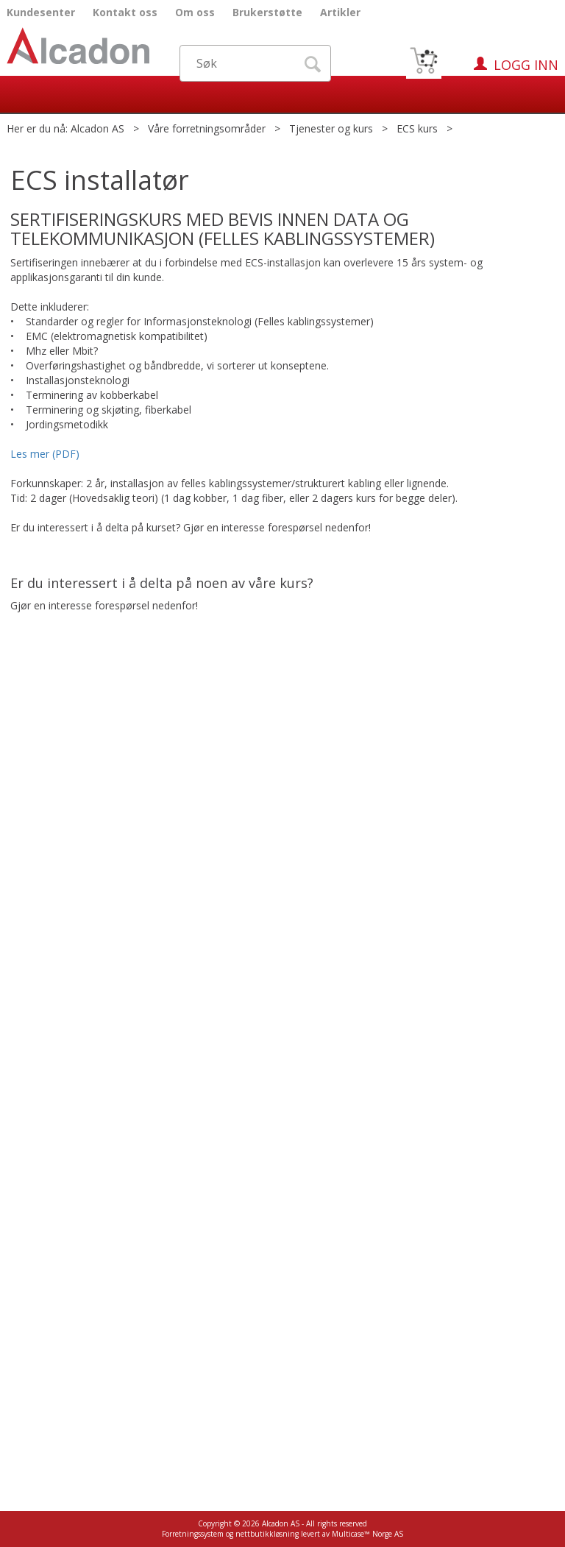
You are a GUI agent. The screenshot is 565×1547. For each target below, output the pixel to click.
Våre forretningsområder (207, 128)
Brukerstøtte (267, 12)
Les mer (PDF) (46, 454)
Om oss (195, 12)
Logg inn (526, 65)
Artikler (340, 12)
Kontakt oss (125, 12)
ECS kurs (417, 128)
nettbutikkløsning (267, 1534)
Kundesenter (41, 12)
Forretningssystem (193, 1534)
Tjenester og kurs (331, 128)
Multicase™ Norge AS (367, 1534)
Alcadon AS (97, 128)
